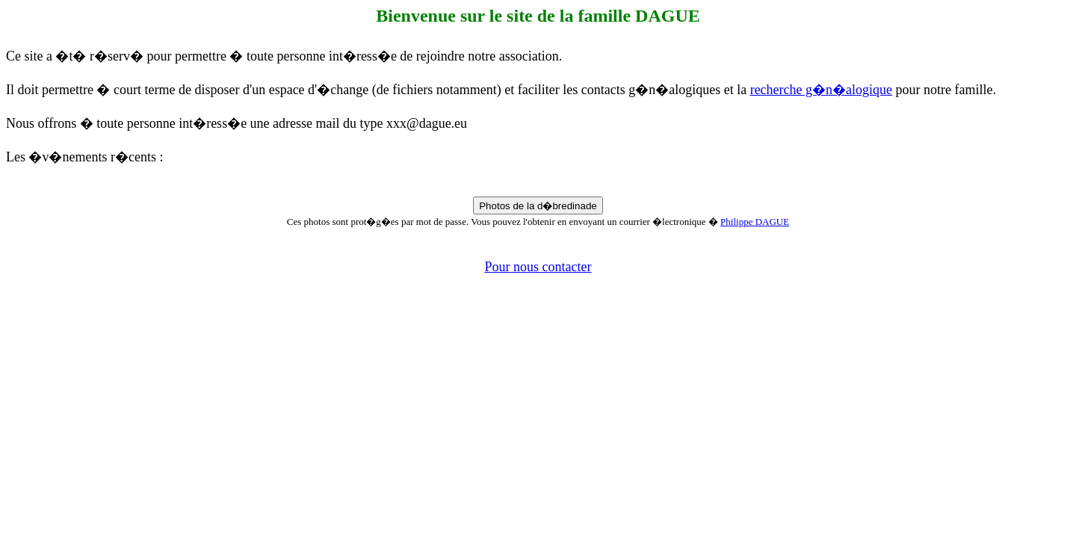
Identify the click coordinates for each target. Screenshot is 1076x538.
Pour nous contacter (538, 266)
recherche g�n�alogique (821, 89)
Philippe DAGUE (754, 221)
